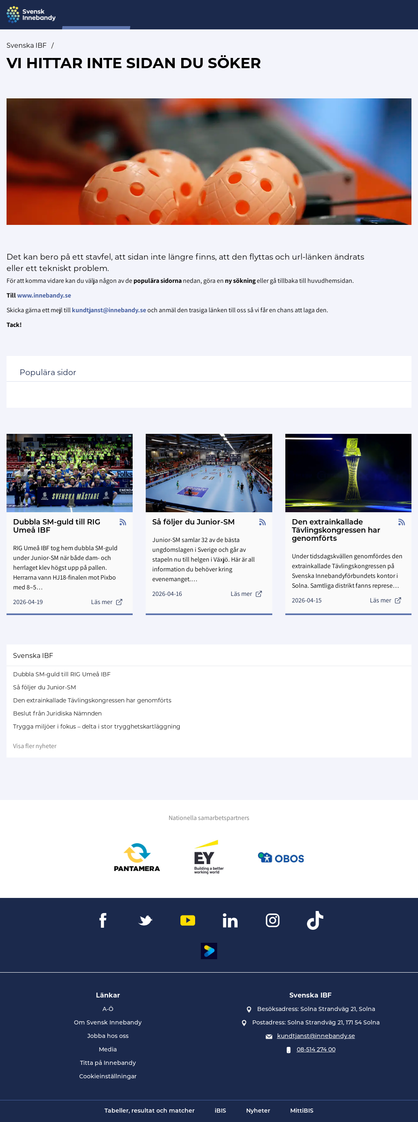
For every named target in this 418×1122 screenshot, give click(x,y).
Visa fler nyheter (34, 746)
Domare (214, 15)
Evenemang (256, 15)
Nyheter (178, 15)
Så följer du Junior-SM (44, 687)
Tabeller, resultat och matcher (149, 1111)
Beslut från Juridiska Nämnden (57, 713)
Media (108, 1050)
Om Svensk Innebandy (108, 1023)
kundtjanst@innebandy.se (316, 1036)
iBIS (220, 1111)
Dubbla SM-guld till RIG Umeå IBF (62, 674)
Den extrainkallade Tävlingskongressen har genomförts (92, 700)
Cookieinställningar (108, 1077)
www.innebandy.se (44, 295)
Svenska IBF (27, 45)
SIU (150, 15)
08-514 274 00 (316, 1050)
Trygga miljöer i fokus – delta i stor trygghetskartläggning (96, 726)
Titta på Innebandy (108, 1063)
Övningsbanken (309, 15)
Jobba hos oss (108, 1036)
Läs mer (107, 602)
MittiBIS (302, 1111)
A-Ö (107, 1009)
